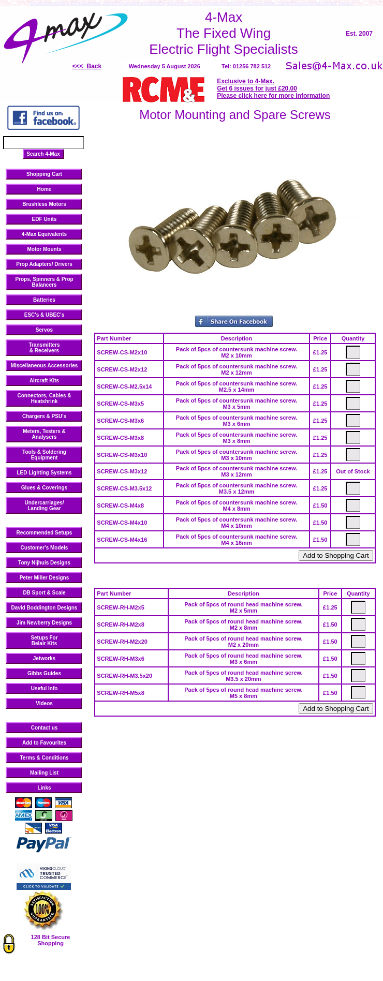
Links (44, 788)
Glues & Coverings (44, 487)
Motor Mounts (44, 249)
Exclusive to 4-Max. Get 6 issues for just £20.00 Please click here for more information (273, 88)
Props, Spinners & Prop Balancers (44, 282)
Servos (44, 330)
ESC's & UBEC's (44, 315)
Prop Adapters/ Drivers (44, 264)
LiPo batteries (85, 3)
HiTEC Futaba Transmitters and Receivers (290, 3)
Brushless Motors (44, 204)
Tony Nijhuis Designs (44, 563)
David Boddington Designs (44, 608)
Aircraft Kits (44, 380)
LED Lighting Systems (44, 472)
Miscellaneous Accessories (44, 365)
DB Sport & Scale (44, 593)
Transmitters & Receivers (44, 347)
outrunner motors (223, 3)
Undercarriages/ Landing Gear (44, 505)
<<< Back (86, 66)
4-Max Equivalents (44, 234)
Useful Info (44, 688)
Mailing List (44, 773)
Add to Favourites (44, 743)
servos (345, 3)
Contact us (44, 728)
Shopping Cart (44, 174)
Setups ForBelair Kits (44, 640)
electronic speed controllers (133, 3)
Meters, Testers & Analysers (44, 434)
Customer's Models (44, 548)
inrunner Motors (184, 3)
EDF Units (44, 219)
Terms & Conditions (44, 758)
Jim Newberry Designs (44, 623)
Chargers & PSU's (44, 416)
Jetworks (44, 658)
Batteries (44, 300)
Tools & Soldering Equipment (44, 454)
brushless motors (49, 3)
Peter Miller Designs (44, 578)
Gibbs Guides (44, 673)
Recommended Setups (44, 533)
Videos (44, 703)
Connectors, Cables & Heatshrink (44, 398)
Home (44, 189)
